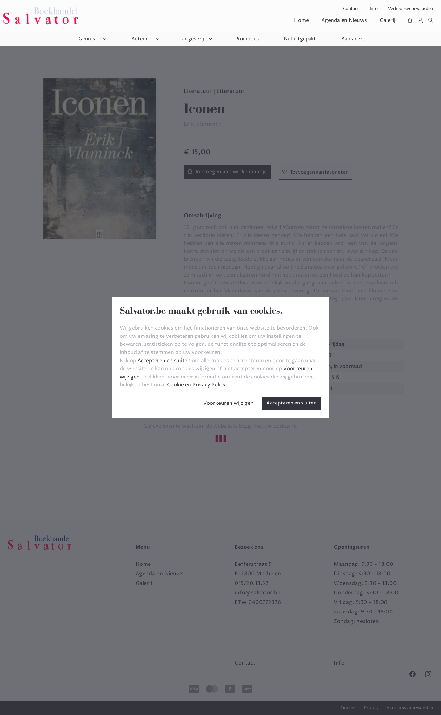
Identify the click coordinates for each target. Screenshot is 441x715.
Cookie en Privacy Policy (196, 384)
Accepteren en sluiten (291, 403)
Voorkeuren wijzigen (228, 403)
